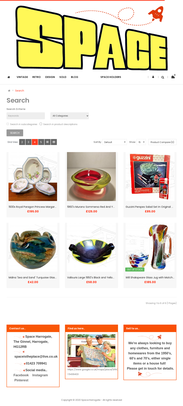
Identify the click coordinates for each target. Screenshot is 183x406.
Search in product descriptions (58, 124)
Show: (132, 142)
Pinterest (21, 380)
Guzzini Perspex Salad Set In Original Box (151, 207)
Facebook (22, 375)
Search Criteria (16, 109)
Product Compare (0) (162, 142)
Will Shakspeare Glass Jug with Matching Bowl (154, 277)
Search (19, 91)
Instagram (40, 375)
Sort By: (98, 142)
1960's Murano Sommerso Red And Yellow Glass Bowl (100, 207)
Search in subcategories (22, 124)
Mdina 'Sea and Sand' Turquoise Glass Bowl (35, 277)
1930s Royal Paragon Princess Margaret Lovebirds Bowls (43, 207)
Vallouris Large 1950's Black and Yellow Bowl (94, 277)
